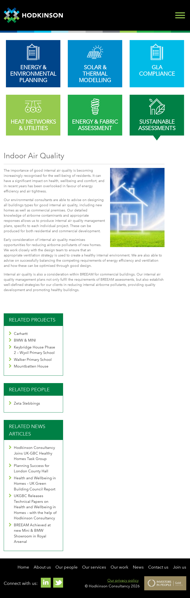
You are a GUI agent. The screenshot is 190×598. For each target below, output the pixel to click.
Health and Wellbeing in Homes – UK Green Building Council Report (32, 483)
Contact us (158, 567)
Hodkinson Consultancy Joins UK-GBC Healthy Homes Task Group (32, 453)
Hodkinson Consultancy (33, 15)
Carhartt (18, 333)
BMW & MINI (22, 340)
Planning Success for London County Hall (29, 468)
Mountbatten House (28, 366)
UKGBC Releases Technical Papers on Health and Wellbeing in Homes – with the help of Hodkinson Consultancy (32, 507)
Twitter (58, 583)
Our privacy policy (123, 580)
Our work (119, 567)
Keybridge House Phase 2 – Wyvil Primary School (32, 350)
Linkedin (46, 583)
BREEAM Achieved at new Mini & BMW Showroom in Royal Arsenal (30, 533)
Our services (94, 567)
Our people (66, 567)
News (138, 567)
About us (42, 567)
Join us (179, 567)
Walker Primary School (30, 359)
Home (23, 567)
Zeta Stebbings (24, 403)
